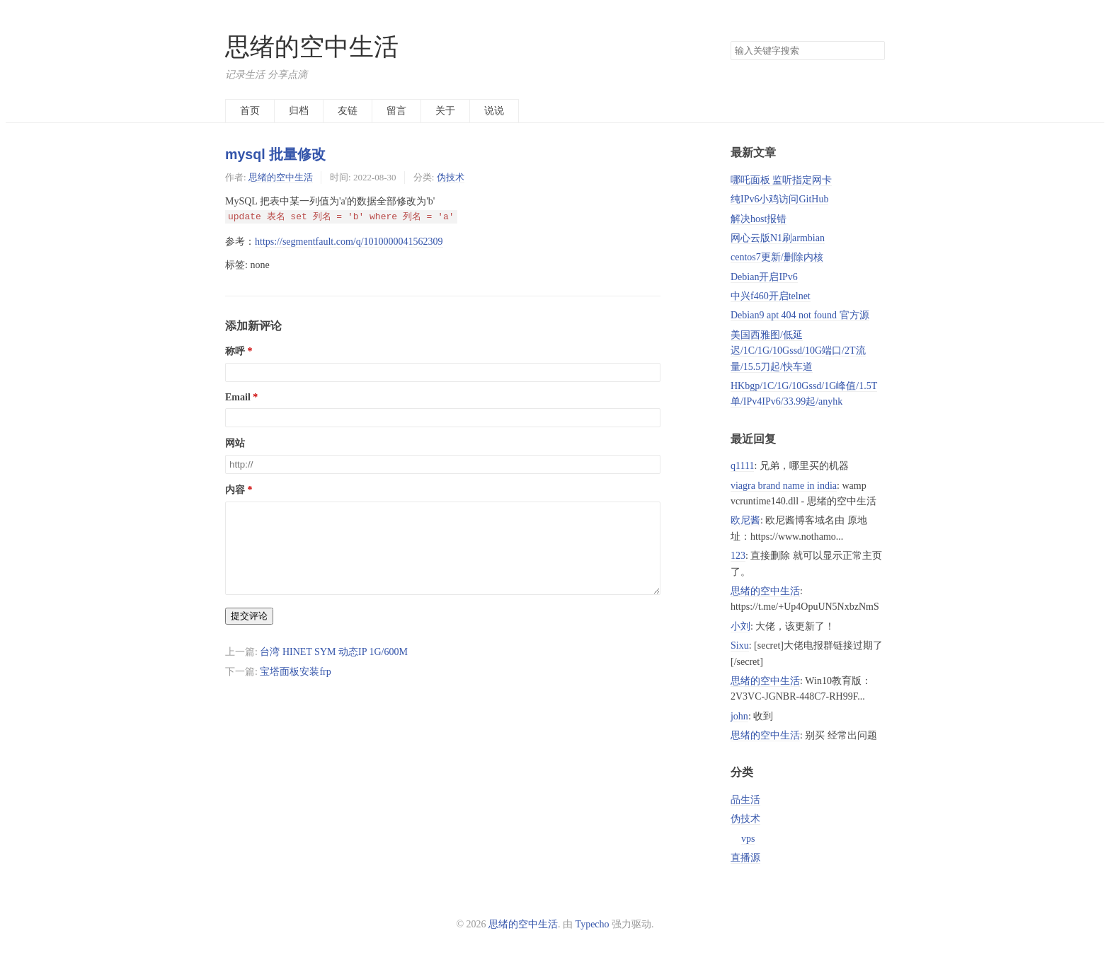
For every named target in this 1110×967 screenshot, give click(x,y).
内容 (235, 490)
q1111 (742, 466)
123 (738, 555)
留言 (396, 110)
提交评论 (249, 632)
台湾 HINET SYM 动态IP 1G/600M (333, 669)
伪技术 (450, 177)
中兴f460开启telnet (771, 296)
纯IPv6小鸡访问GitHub (779, 199)
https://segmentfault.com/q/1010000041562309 (349, 241)
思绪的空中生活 (312, 47)
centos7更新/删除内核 (777, 257)
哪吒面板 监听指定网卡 (781, 180)
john (739, 716)
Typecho (593, 924)
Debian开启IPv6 (764, 277)
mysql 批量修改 (275, 154)
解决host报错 (758, 219)
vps (748, 838)
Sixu (740, 645)
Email (238, 397)
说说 (494, 110)
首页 (250, 110)
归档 (299, 110)
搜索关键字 (730, 40)
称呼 (235, 351)
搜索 (873, 50)
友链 (347, 110)
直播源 (745, 857)
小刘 (740, 626)
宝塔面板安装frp (295, 688)
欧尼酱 (745, 520)
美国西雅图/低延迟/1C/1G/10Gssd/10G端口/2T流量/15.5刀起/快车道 (798, 351)
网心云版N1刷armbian (778, 238)
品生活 (745, 799)
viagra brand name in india (784, 485)
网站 (235, 443)
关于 (445, 110)
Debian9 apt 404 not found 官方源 (800, 315)
